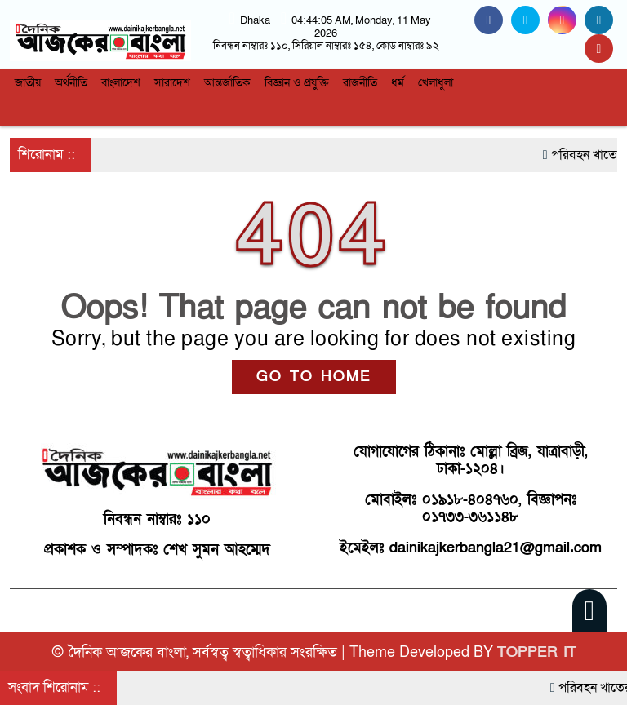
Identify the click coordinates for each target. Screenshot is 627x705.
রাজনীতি (360, 83)
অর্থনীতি (71, 83)
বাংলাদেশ (120, 83)
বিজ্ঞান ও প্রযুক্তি (297, 83)
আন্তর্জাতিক (227, 83)
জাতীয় (28, 83)
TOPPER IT (536, 652)
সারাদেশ (172, 83)
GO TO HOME (313, 376)
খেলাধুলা (435, 83)
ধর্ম (397, 83)
